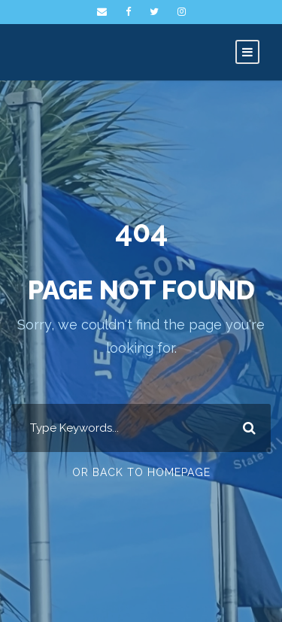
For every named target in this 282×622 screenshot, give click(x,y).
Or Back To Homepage (141, 472)
